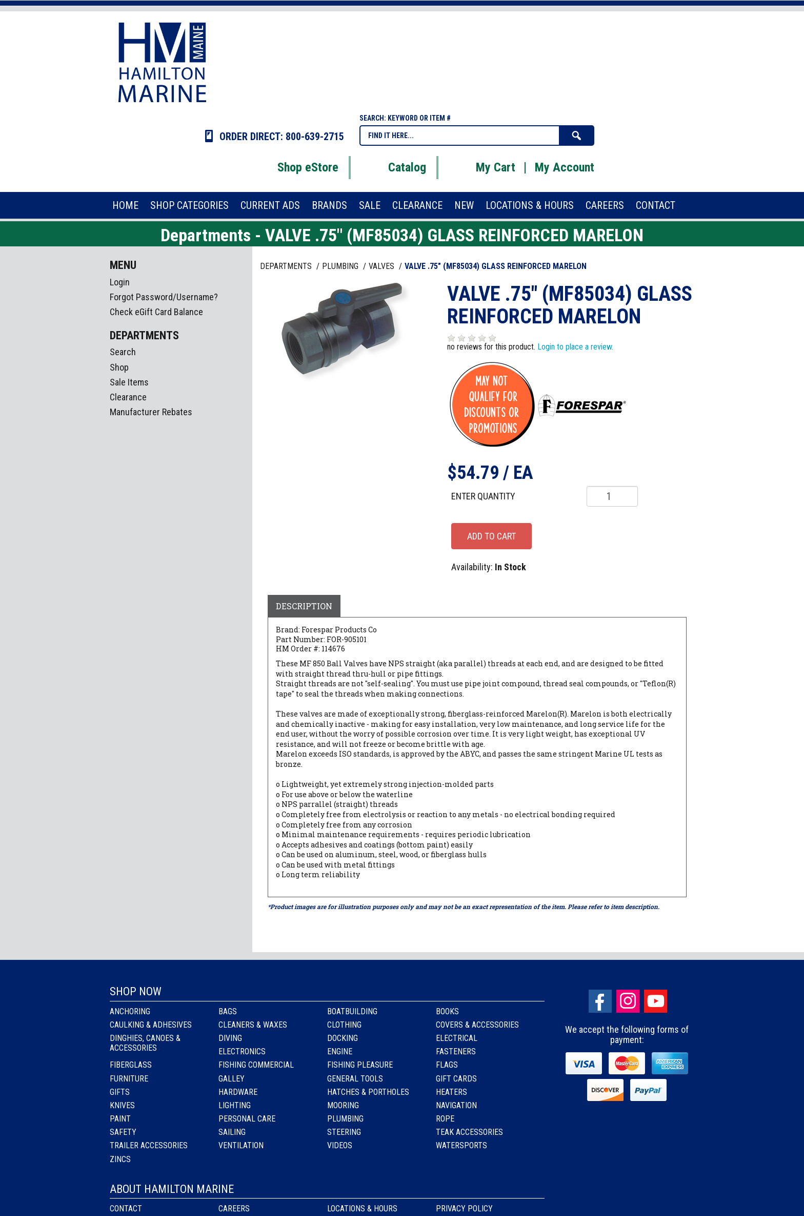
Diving (230, 1038)
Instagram (627, 1001)
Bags (227, 1011)
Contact (126, 1208)
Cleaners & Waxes (252, 1025)
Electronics (242, 1051)
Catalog (394, 167)
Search (123, 351)
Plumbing (345, 1119)
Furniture (129, 1079)
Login (120, 282)
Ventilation (241, 1145)
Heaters (451, 1092)
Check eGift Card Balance (156, 311)
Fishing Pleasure (360, 1065)
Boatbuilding (352, 1011)
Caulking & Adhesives (151, 1025)
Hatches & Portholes (368, 1092)
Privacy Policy (464, 1208)
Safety (123, 1132)
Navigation (456, 1105)
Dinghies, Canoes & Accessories (145, 1043)
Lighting (234, 1105)
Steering (344, 1132)
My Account (564, 167)
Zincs (120, 1159)
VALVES (382, 266)
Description (304, 606)
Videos (339, 1145)
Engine (339, 1051)
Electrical (456, 1038)
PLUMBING (341, 266)
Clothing (344, 1025)
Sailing (232, 1132)
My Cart (482, 167)
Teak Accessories (469, 1132)
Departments (287, 266)
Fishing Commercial (256, 1065)
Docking (342, 1038)
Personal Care (246, 1119)
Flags (447, 1065)
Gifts (120, 1092)
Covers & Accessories (477, 1025)
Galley (231, 1079)
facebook (600, 1001)
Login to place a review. (575, 347)
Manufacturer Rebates (151, 412)
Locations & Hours (362, 1208)
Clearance (128, 397)
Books (447, 1011)
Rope (445, 1119)
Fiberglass (131, 1065)
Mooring (343, 1105)
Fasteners (456, 1051)
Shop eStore (295, 167)
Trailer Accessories (149, 1145)
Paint (120, 1119)
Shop (119, 367)
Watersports (461, 1145)
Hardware (237, 1092)
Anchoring (130, 1011)
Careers (234, 1208)
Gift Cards (456, 1079)
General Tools (355, 1079)
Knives (122, 1105)
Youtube (655, 1001)
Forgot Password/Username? (164, 297)
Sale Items (129, 382)
